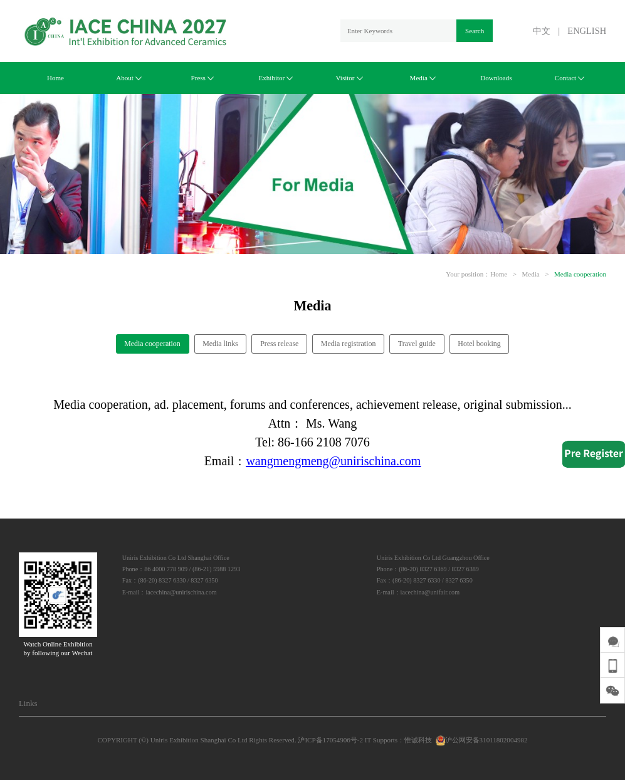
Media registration (348, 343)
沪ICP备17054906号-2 (330, 740)
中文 (541, 31)
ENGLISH (586, 31)
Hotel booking (479, 343)
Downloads (496, 78)
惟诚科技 (418, 740)
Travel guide (417, 343)
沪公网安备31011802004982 (481, 740)
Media (423, 78)
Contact (569, 78)
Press (202, 78)
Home (55, 78)
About (129, 78)
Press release (279, 343)
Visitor (349, 78)
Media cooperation (580, 274)
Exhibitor (276, 78)
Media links (220, 343)
